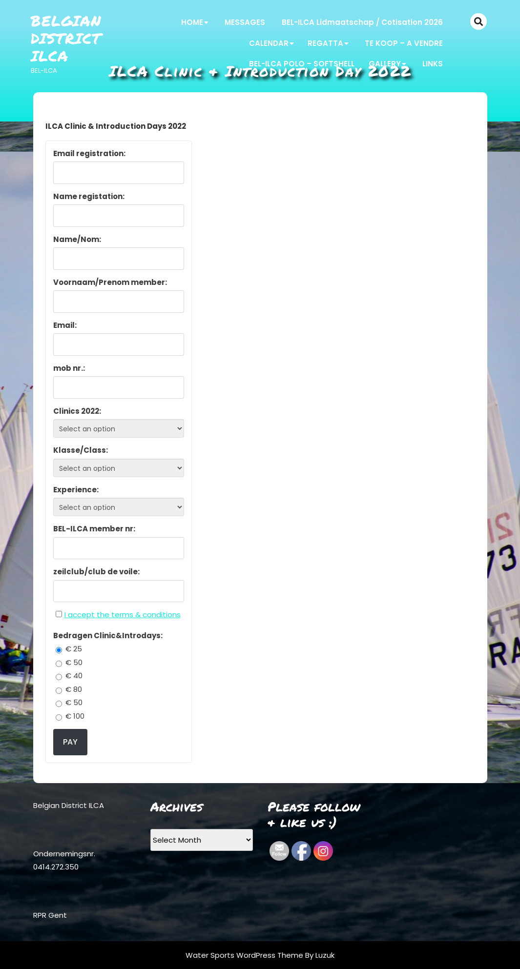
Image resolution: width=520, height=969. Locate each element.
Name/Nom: (77, 239)
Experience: (76, 489)
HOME (192, 22)
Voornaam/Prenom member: (110, 282)
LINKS (432, 64)
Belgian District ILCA (66, 38)
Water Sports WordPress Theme (245, 955)
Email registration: (89, 153)
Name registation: (89, 196)
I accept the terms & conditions (122, 614)
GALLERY (385, 64)
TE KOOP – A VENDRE (404, 43)
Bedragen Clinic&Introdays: (108, 635)
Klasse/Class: (80, 450)
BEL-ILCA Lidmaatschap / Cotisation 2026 (362, 22)
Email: (65, 325)
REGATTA (325, 43)
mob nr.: (69, 368)
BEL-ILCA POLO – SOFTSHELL (301, 64)
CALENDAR (269, 43)
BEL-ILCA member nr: (94, 529)
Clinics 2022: (77, 411)
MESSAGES (245, 22)
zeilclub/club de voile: (96, 571)
